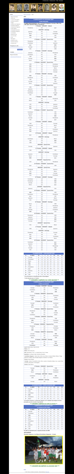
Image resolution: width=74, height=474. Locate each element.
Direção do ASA (14, 34)
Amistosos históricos (14, 21)
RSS (57, 0)
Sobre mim (13, 18)
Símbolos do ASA (14, 40)
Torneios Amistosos (14, 41)
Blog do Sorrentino (27, 14)
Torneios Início (13, 43)
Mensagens (13, 38)
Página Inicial (46, 0)
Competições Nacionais (15, 29)
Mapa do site (52, 0)
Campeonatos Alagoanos (15, 27)
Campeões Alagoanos (15, 25)
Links (12, 37)
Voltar (25, 469)
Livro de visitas (13, 35)
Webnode (47, 471)
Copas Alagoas (14, 28)
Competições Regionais (15, 31)
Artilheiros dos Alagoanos (15, 24)
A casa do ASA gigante (15, 19)
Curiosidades (13, 32)
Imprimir (61, 0)
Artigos (12, 22)
